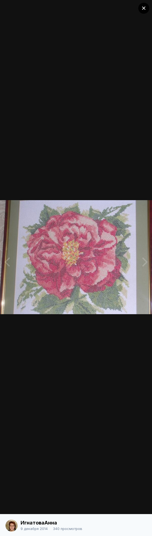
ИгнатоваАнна (39, 523)
